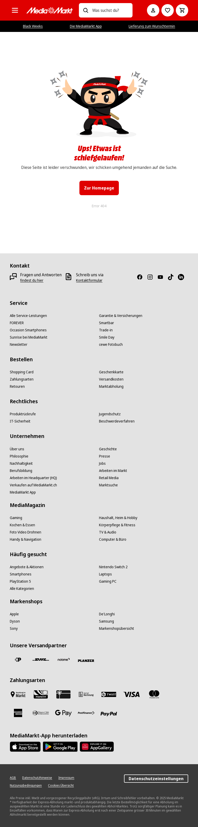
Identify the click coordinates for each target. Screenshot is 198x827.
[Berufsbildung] (21, 470)
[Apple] (14, 614)
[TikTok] (173, 277)
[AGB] (13, 778)
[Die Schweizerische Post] (18, 660)
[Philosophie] (19, 456)
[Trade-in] (106, 330)
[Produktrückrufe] (23, 414)
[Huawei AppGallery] (97, 747)
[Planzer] (86, 661)
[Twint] (109, 694)
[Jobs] (102, 463)
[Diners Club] (40, 713)
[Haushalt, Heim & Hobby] (118, 517)
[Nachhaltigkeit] (21, 463)
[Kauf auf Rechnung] (86, 694)
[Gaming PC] (108, 581)
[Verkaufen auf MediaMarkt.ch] (33, 485)
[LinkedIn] (183, 277)
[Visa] (131, 694)
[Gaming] (16, 517)
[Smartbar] (106, 322)
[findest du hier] (31, 280)
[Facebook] (142, 277)
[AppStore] (25, 747)
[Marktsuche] (108, 485)
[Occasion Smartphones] (28, 330)
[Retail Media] (109, 477)
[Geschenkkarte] (111, 372)
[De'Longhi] (107, 614)
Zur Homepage (99, 188)
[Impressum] (66, 778)
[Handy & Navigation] (25, 539)
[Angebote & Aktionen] (27, 567)
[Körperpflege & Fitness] (117, 525)
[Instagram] (152, 277)
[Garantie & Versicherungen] (120, 315)
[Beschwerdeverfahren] (117, 421)
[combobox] (110, 10)
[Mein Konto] (153, 10)
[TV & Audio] (107, 532)
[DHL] (40, 660)
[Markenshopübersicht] (116, 628)
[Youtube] (162, 277)
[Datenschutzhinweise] (37, 778)
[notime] (63, 660)
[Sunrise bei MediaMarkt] (28, 337)
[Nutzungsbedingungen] (26, 785)
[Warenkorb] (182, 10)
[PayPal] (109, 714)
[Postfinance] (86, 713)
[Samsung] (106, 621)
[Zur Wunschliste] (167, 10)
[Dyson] (15, 621)
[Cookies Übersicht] (61, 785)
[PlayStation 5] (20, 581)
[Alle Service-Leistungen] (28, 315)
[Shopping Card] (22, 372)
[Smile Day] (106, 337)
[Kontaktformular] (89, 280)
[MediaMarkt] (49, 10)
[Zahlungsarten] (22, 379)
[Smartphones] (20, 574)
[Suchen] (85, 10)
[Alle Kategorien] (15, 10)
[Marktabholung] (111, 386)
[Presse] (104, 456)
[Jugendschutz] (110, 414)
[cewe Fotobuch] (111, 344)
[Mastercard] (154, 694)
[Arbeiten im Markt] (113, 470)
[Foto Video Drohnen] (25, 532)
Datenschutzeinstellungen (156, 778)
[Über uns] (17, 449)
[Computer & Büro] (112, 539)
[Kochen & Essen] (22, 525)
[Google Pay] (63, 713)
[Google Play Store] (60, 747)
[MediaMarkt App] (23, 492)
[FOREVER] (17, 322)
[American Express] (18, 713)
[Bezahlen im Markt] (18, 694)
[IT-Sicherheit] (20, 421)
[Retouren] (17, 386)
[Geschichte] (108, 449)
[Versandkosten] (111, 379)
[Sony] (14, 628)
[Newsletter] (18, 344)
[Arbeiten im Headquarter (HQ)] (33, 477)
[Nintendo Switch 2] (113, 567)
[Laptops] (105, 574)
